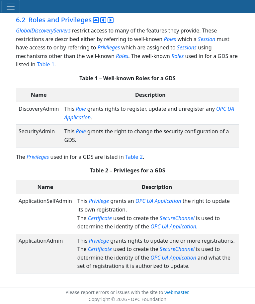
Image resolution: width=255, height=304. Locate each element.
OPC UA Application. (174, 226)
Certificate (100, 218)
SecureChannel (177, 218)
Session (206, 39)
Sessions (187, 47)
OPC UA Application (158, 201)
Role (81, 108)
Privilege (99, 201)
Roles (170, 39)
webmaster (176, 292)
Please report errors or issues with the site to (114, 292)
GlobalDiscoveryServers (43, 30)
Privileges (109, 47)
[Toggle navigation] (10, 6)
